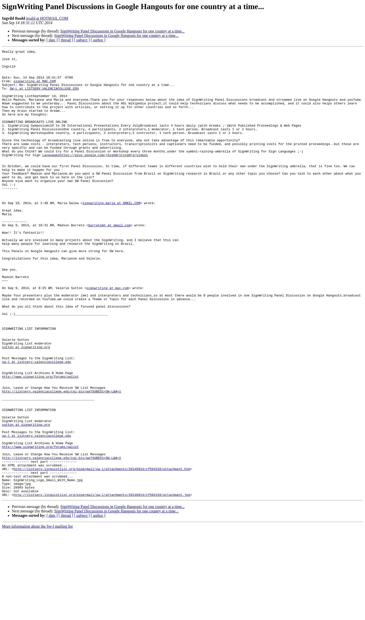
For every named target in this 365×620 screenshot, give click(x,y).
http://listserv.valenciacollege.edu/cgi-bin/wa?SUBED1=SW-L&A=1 (61, 460)
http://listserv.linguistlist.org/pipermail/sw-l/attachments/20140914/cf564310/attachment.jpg (102, 584)
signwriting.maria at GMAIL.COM (111, 234)
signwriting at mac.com (107, 336)
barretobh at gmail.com (109, 260)
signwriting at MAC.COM (35, 87)
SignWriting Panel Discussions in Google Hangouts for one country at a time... (122, 31)
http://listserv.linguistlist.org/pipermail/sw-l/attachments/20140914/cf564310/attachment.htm (102, 553)
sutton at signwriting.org (26, 407)
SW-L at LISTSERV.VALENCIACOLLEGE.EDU (44, 96)
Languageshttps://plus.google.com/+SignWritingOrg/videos (95, 176)
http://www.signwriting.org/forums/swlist (40, 442)
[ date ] (52, 40)
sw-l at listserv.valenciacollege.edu (36, 424)
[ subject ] (82, 40)
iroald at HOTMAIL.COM (47, 18)
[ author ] (98, 40)
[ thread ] (66, 40)
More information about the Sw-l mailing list (37, 616)
